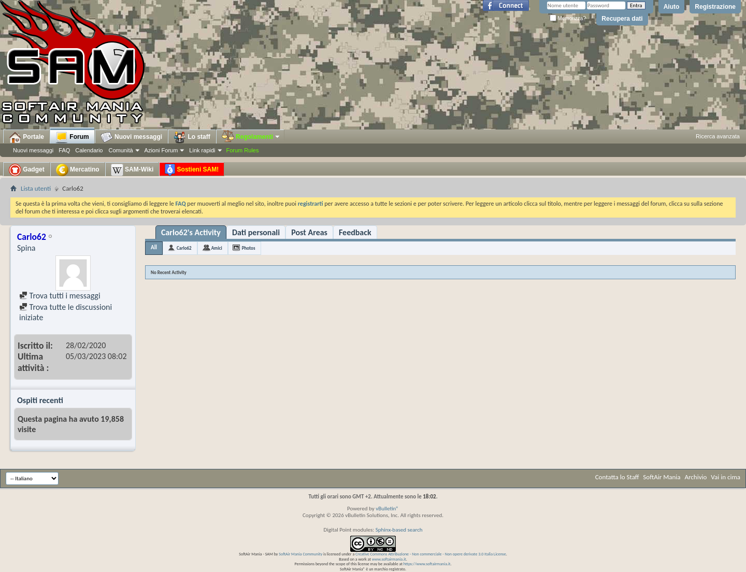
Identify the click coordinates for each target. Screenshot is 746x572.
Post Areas (309, 232)
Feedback (355, 232)
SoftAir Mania (661, 477)
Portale (26, 137)
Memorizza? (568, 18)
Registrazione (715, 6)
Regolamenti (251, 137)
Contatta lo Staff (617, 477)
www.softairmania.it (389, 559)
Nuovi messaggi (33, 150)
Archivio (696, 477)
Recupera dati (621, 18)
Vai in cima (725, 477)
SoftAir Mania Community (300, 553)
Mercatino (77, 170)
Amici (216, 248)
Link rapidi (202, 150)
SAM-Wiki (132, 170)
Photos (248, 248)
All (154, 247)
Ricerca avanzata (718, 136)
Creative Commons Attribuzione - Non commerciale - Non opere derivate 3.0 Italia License (430, 553)
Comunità (120, 150)
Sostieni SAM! (192, 170)
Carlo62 (184, 248)
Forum (72, 137)
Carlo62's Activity (191, 232)
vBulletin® (387, 508)
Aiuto (672, 6)
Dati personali (256, 232)
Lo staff (192, 137)
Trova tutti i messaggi (60, 296)
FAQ (64, 150)
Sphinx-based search (399, 529)
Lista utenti (36, 188)
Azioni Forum (161, 150)
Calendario (89, 150)
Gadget (27, 170)
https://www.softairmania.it (427, 563)
